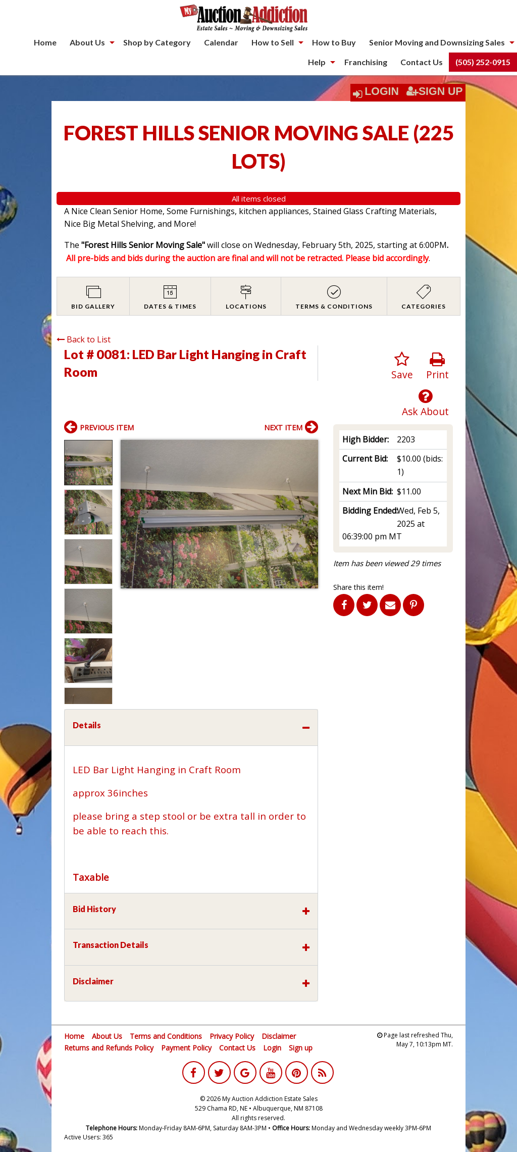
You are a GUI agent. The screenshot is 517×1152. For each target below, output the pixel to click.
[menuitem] (45, 42)
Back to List (84, 339)
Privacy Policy (232, 1036)
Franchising (365, 62)
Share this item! (358, 587)
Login (382, 91)
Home (45, 42)
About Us (87, 42)
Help (317, 62)
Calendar (221, 42)
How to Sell (272, 42)
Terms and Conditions (166, 1036)
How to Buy (334, 42)
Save (402, 366)
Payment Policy (186, 1048)
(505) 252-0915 (482, 62)
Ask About (425, 403)
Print (437, 366)
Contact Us (421, 62)
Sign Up (434, 91)
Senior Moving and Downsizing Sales (437, 42)
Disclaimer (279, 1036)
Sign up (301, 1048)
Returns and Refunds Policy (108, 1048)
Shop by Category (157, 42)
